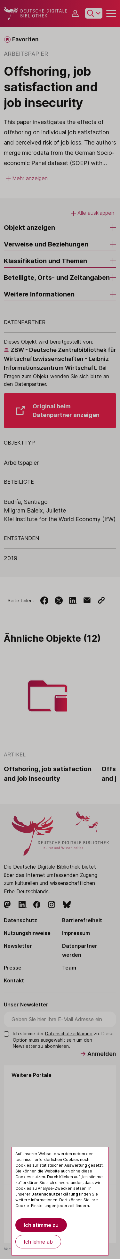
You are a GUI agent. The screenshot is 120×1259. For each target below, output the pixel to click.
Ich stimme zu (41, 1225)
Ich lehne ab (38, 1241)
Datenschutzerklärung (54, 1194)
